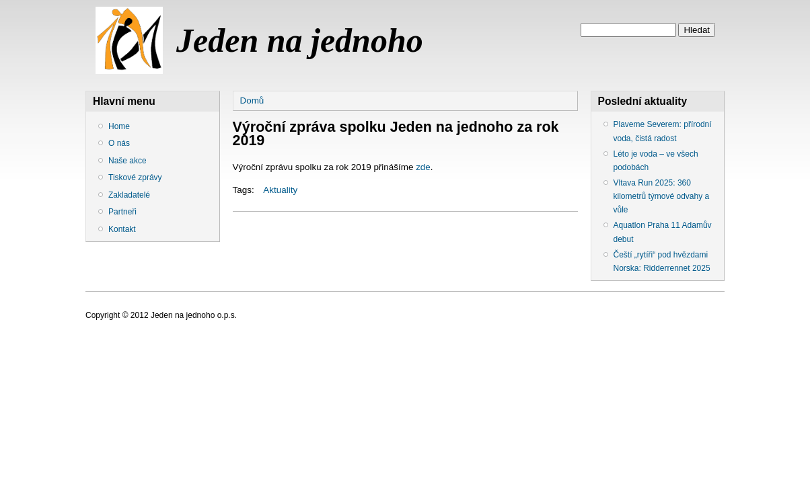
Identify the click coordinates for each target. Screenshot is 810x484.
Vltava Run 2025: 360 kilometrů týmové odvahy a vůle (662, 196)
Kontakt (122, 229)
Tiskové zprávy (135, 177)
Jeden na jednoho (299, 40)
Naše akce (127, 160)
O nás (119, 143)
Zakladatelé (129, 195)
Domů (252, 100)
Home (119, 126)
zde (423, 167)
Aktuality (280, 190)
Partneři (122, 211)
